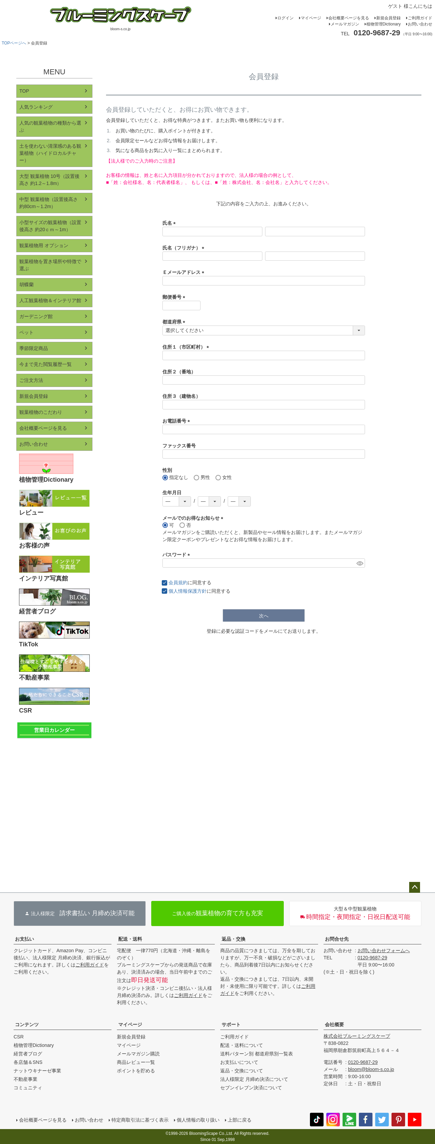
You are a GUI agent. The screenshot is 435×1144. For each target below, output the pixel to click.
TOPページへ (14, 43)
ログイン (285, 18)
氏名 (170, 223)
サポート (231, 1024)
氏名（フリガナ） (184, 248)
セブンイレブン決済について (251, 1087)
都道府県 (175, 322)
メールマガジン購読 (138, 1053)
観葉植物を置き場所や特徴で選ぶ (50, 265)
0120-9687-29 (372, 957)
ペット (26, 332)
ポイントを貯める (136, 1070)
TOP (24, 91)
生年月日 (171, 492)
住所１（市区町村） (186, 347)
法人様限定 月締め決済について (254, 1079)
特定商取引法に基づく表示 (140, 1120)
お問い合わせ (420, 24)
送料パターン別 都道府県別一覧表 (256, 1053)
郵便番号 (175, 297)
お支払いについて (239, 1062)
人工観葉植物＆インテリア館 (50, 300)
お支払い (24, 939)
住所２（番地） (179, 371)
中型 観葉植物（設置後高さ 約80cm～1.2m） (48, 203)
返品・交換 (233, 939)
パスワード (177, 554)
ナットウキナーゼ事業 (37, 1070)
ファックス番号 (179, 445)
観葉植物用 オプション (43, 245)
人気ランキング (36, 107)
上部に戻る (239, 1120)
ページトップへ (414, 887)
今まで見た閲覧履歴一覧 (45, 364)
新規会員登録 (388, 18)
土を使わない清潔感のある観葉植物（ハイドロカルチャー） (50, 153)
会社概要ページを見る (348, 18)
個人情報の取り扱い (198, 1120)
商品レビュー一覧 (136, 1062)
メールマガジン (345, 24)
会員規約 (178, 582)
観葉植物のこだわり (40, 412)
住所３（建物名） (181, 396)
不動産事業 (25, 1079)
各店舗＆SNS (28, 1062)
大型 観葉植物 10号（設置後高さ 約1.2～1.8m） (49, 179)
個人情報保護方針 (188, 591)
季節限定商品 (33, 348)
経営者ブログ (28, 1053)
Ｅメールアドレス (184, 272)
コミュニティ (28, 1087)
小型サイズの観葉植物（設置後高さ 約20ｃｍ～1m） (50, 226)
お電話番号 (177, 421)
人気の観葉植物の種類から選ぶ (50, 126)
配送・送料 (130, 939)
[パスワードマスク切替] (360, 563)
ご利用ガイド (420, 18)
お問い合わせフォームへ (384, 950)
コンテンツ (27, 1024)
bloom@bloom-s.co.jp (371, 1069)
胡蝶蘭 (26, 284)
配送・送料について (241, 1045)
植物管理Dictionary (383, 24)
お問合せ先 (337, 939)
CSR (19, 1036)
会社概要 (334, 1024)
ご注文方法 (31, 380)
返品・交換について (241, 1070)
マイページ (311, 18)
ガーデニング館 (36, 316)
